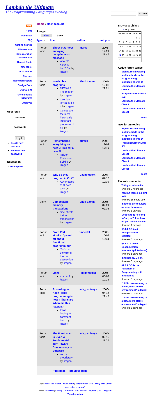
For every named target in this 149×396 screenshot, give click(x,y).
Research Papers (22, 80)
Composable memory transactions (60, 205)
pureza (83, 140)
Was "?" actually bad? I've (65, 65)
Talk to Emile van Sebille (66, 158)
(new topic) (26, 66)
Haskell (83, 391)
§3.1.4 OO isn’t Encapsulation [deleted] (129, 232)
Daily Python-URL (84, 384)
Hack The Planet (53, 384)
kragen (64, 71)
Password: (20, 127)
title (52, 40)
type (41, 40)
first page (59, 370)
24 (120, 55)
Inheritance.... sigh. (132, 257)
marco (83, 47)
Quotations (26, 89)
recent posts (16, 166)
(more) (82, 387)
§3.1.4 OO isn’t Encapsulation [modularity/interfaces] (134, 247)
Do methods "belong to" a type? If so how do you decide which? (133, 218)
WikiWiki (49, 391)
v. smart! (65, 276)
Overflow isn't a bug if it (67, 103)
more (144, 117)
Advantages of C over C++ (67, 185)
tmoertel (84, 232)
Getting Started (23, 44)
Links (56, 272)
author (81, 40)
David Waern (87, 174)
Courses (27, 76)
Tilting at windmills (132, 185)
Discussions (25, 49)
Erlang (58, 391)
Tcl (99, 391)
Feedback (26, 35)
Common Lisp (71, 391)
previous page (79, 370)
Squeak (92, 391)
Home (29, 30)
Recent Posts (24, 62)
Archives (27, 102)
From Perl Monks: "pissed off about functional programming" (62, 239)
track (60, 35)
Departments (25, 71)
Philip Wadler (87, 272)
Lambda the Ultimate (29, 7)
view (46, 35)
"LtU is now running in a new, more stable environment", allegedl (134, 286)
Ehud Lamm (87, 81)
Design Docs (25, 85)
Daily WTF (100, 384)
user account (55, 23)
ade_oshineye (88, 289)
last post (105, 40)
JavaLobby (68, 384)
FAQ (29, 40)
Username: (20, 117)
